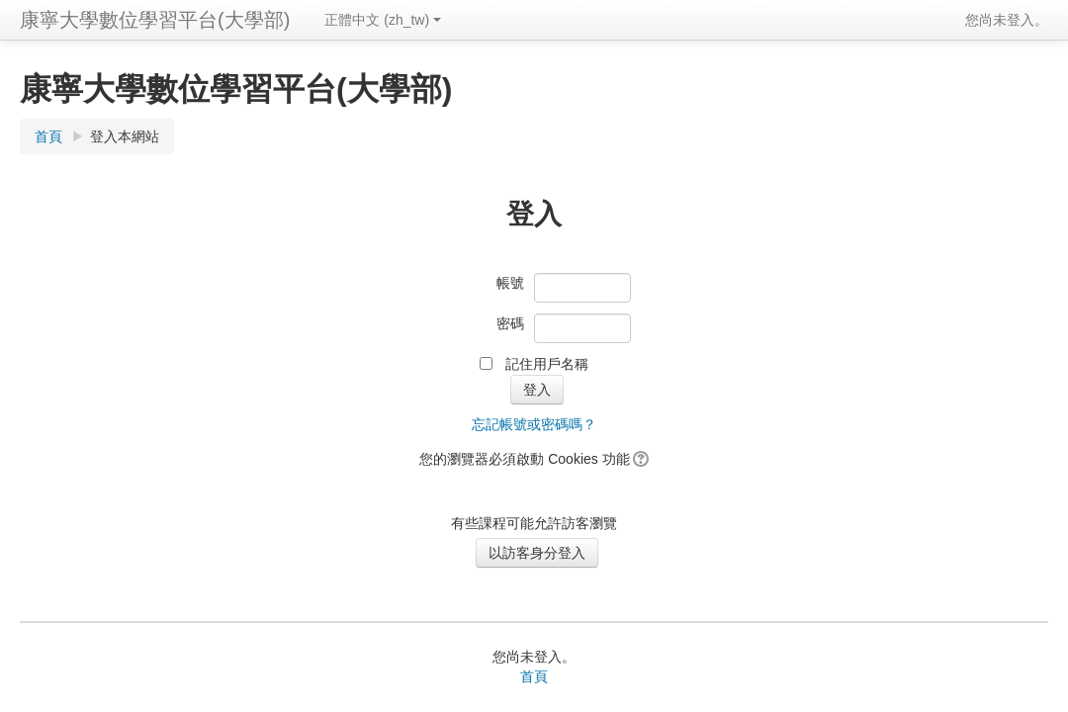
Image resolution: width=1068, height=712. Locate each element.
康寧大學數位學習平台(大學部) (155, 20)
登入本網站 (124, 136)
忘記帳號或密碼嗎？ (534, 424)
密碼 (510, 323)
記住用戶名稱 (546, 364)
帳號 (510, 283)
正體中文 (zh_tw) (382, 20)
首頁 (48, 136)
